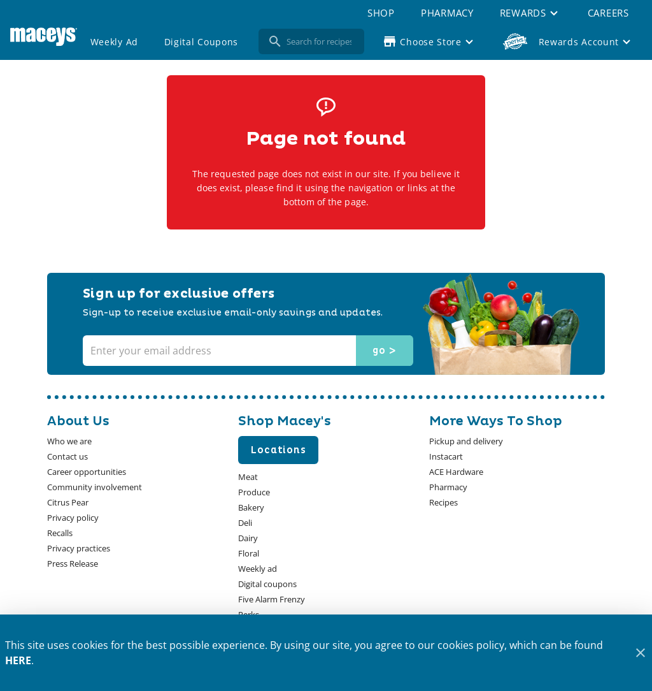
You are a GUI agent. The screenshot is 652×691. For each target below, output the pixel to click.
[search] (320, 41)
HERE (18, 660)
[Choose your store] (429, 41)
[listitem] (69, 441)
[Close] (640, 653)
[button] (530, 12)
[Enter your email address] (246, 350)
